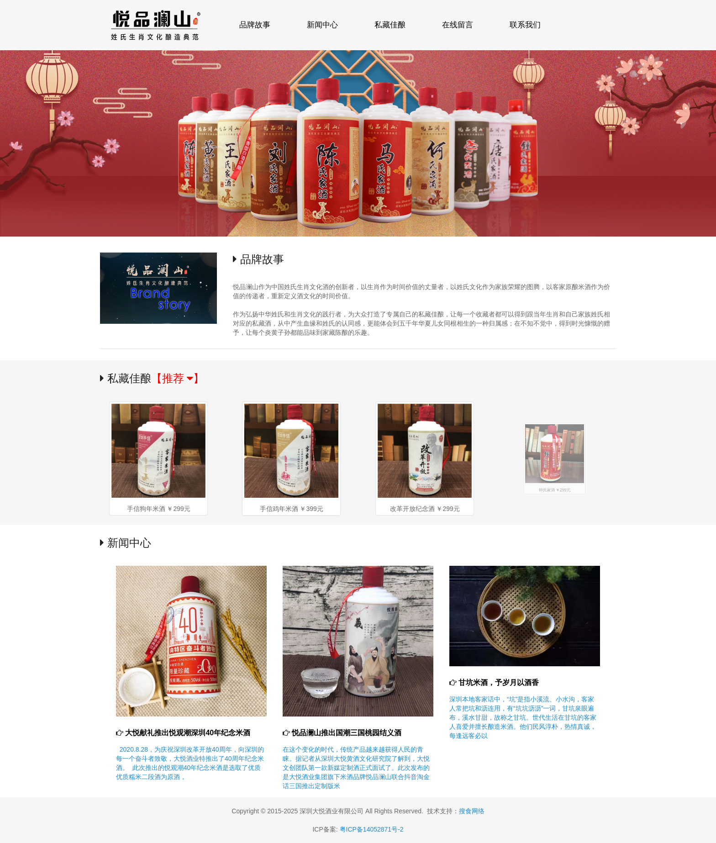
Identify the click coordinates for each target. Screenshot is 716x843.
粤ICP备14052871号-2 (372, 829)
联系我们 (525, 25)
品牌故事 (254, 25)
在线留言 (457, 25)
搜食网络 (471, 811)
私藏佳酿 (389, 25)
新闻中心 (322, 25)
